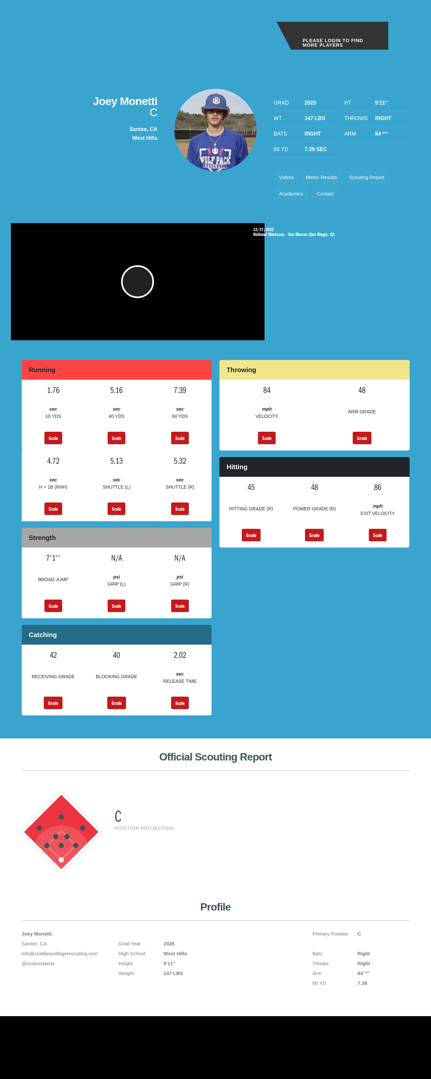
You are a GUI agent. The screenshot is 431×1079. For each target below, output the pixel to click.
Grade (362, 448)
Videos (288, 178)
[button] (141, 288)
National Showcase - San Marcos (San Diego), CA (331, 236)
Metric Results (325, 178)
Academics (292, 196)
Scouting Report (374, 178)
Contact (329, 196)
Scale (53, 448)
